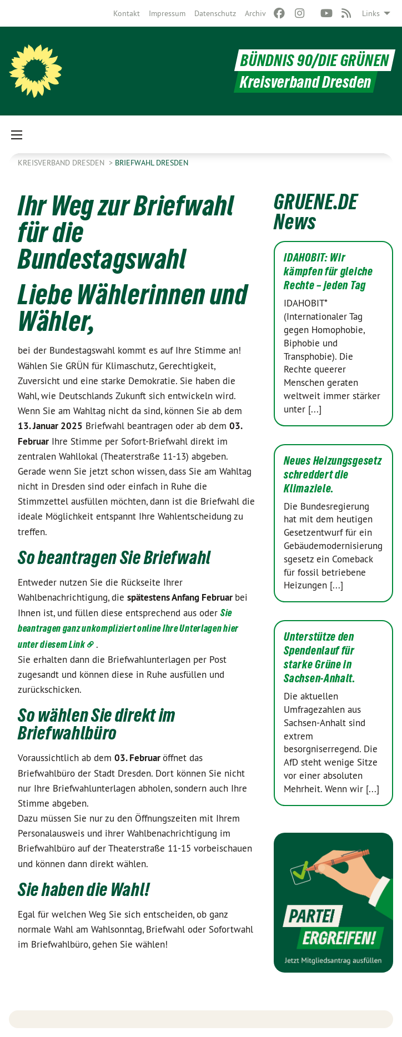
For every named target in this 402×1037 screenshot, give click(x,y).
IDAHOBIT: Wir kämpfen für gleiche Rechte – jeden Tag (328, 271)
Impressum (167, 13)
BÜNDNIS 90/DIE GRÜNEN (314, 60)
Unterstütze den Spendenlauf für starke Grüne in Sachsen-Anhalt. (320, 657)
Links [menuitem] (371, 13)
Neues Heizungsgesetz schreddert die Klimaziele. (332, 474)
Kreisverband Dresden (62, 163)
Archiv (255, 13)
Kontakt (126, 13)
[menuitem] (126, 13)
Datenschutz (215, 13)
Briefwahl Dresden (151, 163)
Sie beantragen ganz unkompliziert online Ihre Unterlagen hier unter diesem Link (128, 628)
